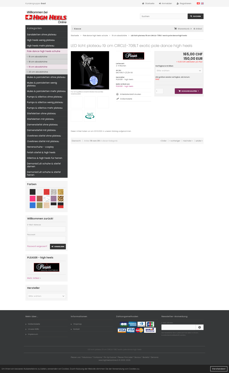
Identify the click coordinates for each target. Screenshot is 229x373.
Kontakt (75, 329)
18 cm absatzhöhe (38, 61)
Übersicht (76, 140)
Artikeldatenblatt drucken (130, 94)
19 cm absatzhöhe (38, 66)
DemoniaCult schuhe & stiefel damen (44, 165)
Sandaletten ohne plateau (41, 34)
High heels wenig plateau (41, 40)
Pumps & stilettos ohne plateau (44, 96)
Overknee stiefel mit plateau (43, 141)
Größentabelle (126, 99)
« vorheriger (174, 140)
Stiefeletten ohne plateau (41, 113)
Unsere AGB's (32, 329)
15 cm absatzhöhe (38, 56)
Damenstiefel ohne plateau (42, 124)
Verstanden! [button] (219, 368)
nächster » (188, 140)
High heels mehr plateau (40, 45)
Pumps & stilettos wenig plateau (45, 102)
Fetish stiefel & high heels (41, 152)
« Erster (163, 140)
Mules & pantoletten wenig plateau (42, 84)
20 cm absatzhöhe (38, 71)
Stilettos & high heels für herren (44, 158)
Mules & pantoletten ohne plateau (46, 77)
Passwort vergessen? (37, 246)
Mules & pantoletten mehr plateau (46, 91)
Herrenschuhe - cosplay (40, 146)
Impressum (31, 334)
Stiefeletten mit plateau (40, 119)
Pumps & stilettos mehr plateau (44, 107)
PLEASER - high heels (124, 86)
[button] (179, 70)
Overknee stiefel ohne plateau (44, 135)
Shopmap (76, 324)
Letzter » (199, 140)
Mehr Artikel (33, 278)
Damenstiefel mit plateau (41, 130)
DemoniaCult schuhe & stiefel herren (44, 173)
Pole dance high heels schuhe (43, 51)
